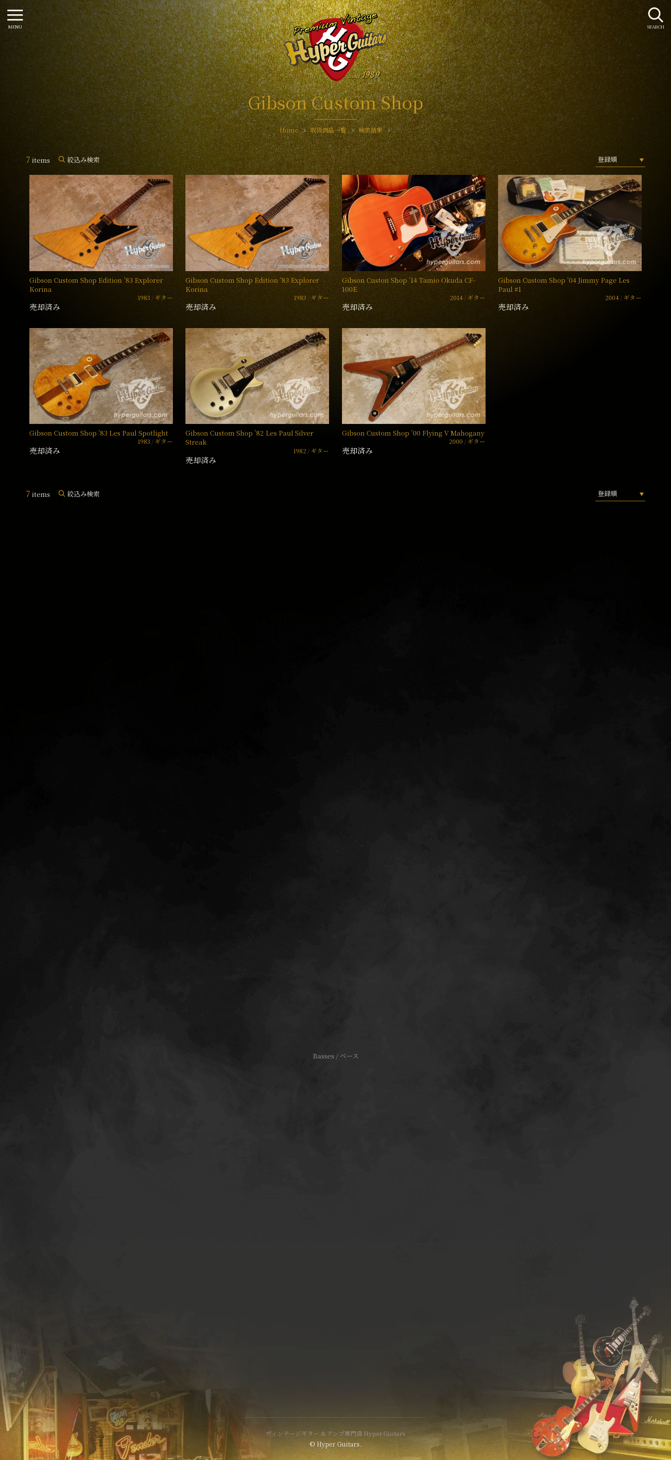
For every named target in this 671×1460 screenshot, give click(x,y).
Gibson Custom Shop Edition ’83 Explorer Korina (96, 284)
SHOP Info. (335, 798)
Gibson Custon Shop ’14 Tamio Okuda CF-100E (408, 284)
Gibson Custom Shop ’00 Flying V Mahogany (413, 432)
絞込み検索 (83, 159)
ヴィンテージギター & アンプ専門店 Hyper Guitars (335, 1433)
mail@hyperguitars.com (348, 772)
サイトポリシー (335, 1200)
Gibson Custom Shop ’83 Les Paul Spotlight (98, 432)
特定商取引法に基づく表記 (335, 1213)
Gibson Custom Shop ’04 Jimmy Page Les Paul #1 (564, 284)
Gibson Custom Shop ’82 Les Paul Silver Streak (249, 437)
